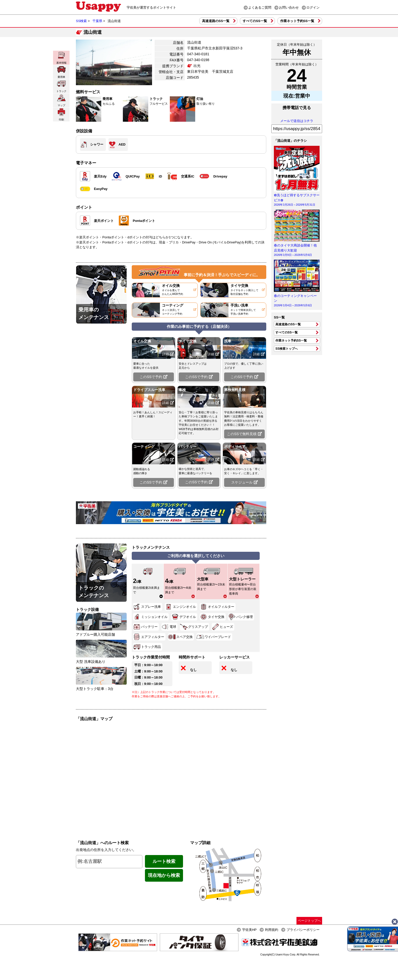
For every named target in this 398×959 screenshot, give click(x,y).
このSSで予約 (154, 377)
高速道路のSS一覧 (215, 21)
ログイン (313, 7)
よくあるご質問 (259, 7)
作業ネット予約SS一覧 (297, 21)
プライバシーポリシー (303, 930)
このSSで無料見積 (244, 434)
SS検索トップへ (286, 348)
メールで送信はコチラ (296, 121)
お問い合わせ (289, 7)
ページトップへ (309, 920)
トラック (61, 86)
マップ (61, 100)
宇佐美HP (249, 930)
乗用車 (61, 71)
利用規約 (271, 930)
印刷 (61, 114)
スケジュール (244, 482)
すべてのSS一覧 (255, 21)
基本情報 (61, 57)
